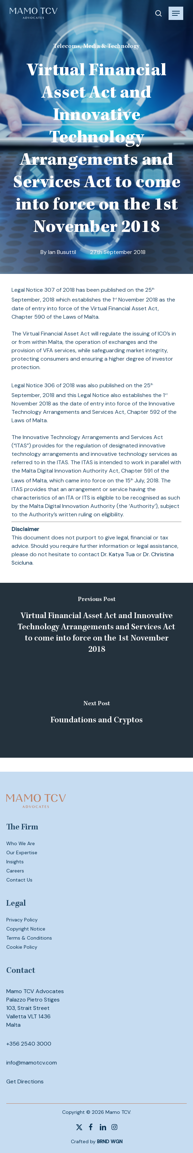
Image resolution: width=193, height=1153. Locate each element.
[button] (176, 13)
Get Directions (25, 1081)
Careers (15, 871)
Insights (15, 861)
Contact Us (19, 880)
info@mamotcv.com (31, 1062)
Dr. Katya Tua (118, 554)
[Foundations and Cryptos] (96, 714)
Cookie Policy (21, 947)
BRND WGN (110, 1141)
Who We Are (20, 843)
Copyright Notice (25, 929)
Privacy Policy (22, 920)
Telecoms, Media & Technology (96, 46)
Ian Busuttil (62, 252)
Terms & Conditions (29, 938)
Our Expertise (21, 852)
